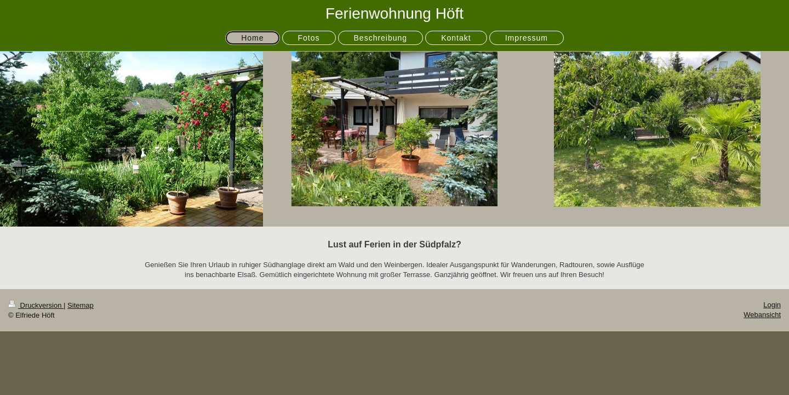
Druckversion (36, 305)
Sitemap (80, 305)
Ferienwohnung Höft (394, 13)
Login (772, 305)
